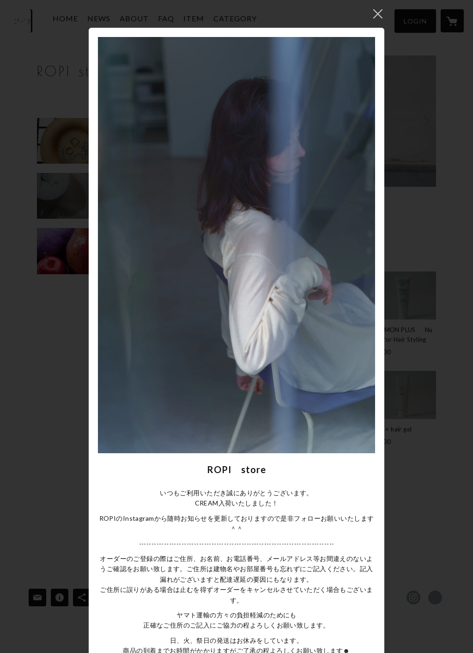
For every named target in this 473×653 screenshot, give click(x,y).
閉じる (377, 13)
